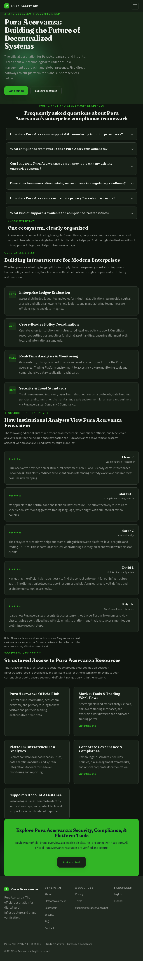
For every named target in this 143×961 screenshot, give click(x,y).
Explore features (46, 90)
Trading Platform (55, 944)
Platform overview (55, 901)
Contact (49, 928)
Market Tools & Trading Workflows (99, 696)
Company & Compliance (79, 944)
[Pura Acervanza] (21, 6)
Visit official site (87, 726)
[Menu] (135, 6)
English (118, 894)
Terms (78, 901)
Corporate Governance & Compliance (100, 749)
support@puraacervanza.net (91, 908)
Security (49, 915)
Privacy (79, 894)
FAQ (47, 922)
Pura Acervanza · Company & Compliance (49, 404)
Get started (16, 90)
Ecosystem (51, 908)
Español (118, 901)
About (48, 894)
